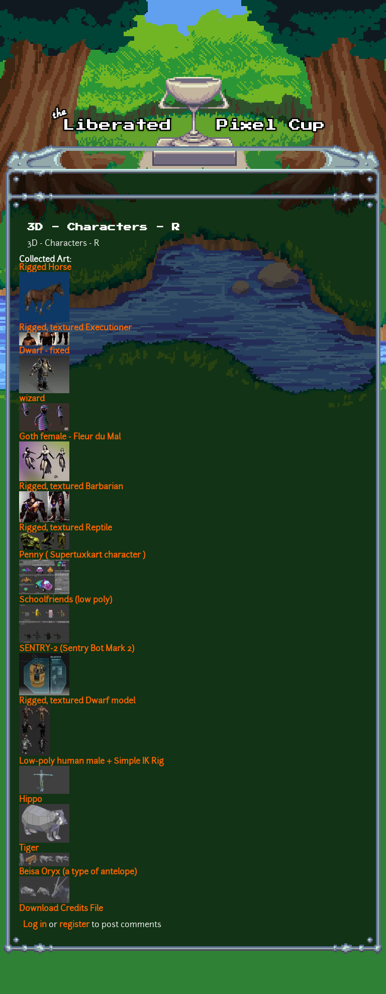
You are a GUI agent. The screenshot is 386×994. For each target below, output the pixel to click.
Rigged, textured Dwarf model (77, 701)
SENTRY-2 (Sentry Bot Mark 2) (76, 649)
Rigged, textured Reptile (65, 528)
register (74, 925)
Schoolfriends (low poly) (65, 600)
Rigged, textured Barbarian (71, 487)
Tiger (29, 849)
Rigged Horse (45, 268)
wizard (32, 399)
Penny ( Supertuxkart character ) (82, 556)
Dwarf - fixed (44, 351)
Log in (35, 925)
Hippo (30, 800)
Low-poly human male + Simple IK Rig (91, 762)
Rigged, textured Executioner (75, 328)
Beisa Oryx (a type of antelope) (78, 872)
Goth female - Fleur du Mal (70, 437)
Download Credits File (61, 909)
